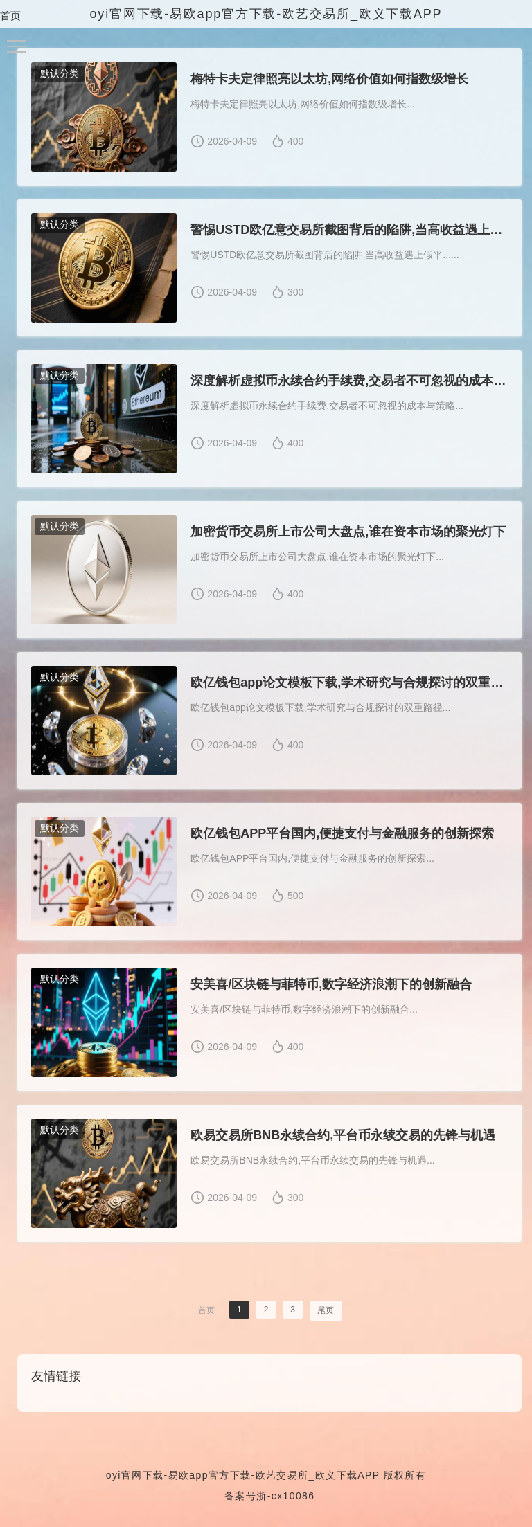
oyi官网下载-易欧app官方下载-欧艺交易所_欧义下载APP (243, 1475)
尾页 (325, 1310)
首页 (10, 15)
